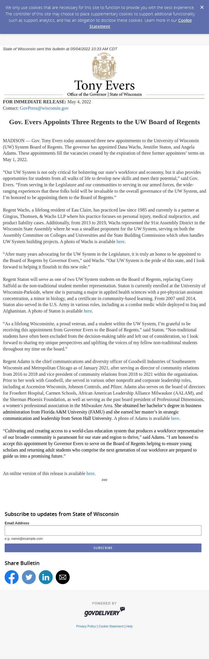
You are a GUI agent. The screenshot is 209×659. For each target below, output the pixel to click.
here (120, 241)
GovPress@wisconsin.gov (44, 108)
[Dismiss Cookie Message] (201, 5)
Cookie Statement (110, 626)
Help (129, 626)
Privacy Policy (86, 626)
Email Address (17, 523)
